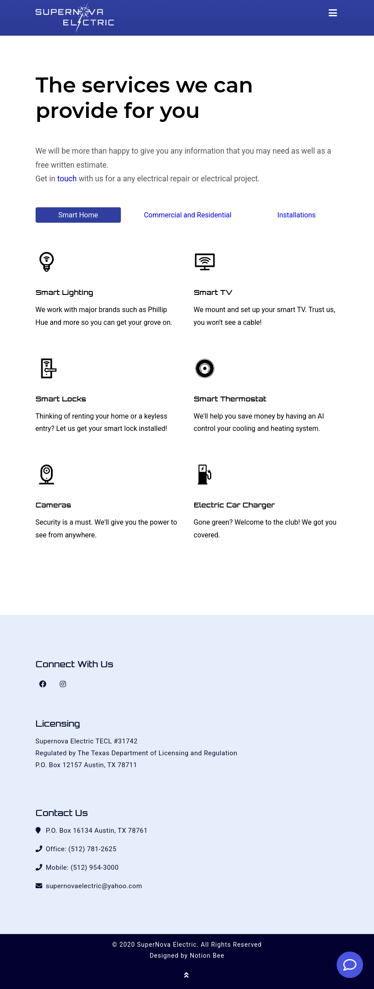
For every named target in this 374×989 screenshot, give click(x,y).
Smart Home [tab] (78, 215)
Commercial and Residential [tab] (187, 215)
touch (66, 178)
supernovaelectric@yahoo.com (94, 886)
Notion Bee (207, 955)
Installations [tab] (296, 215)
